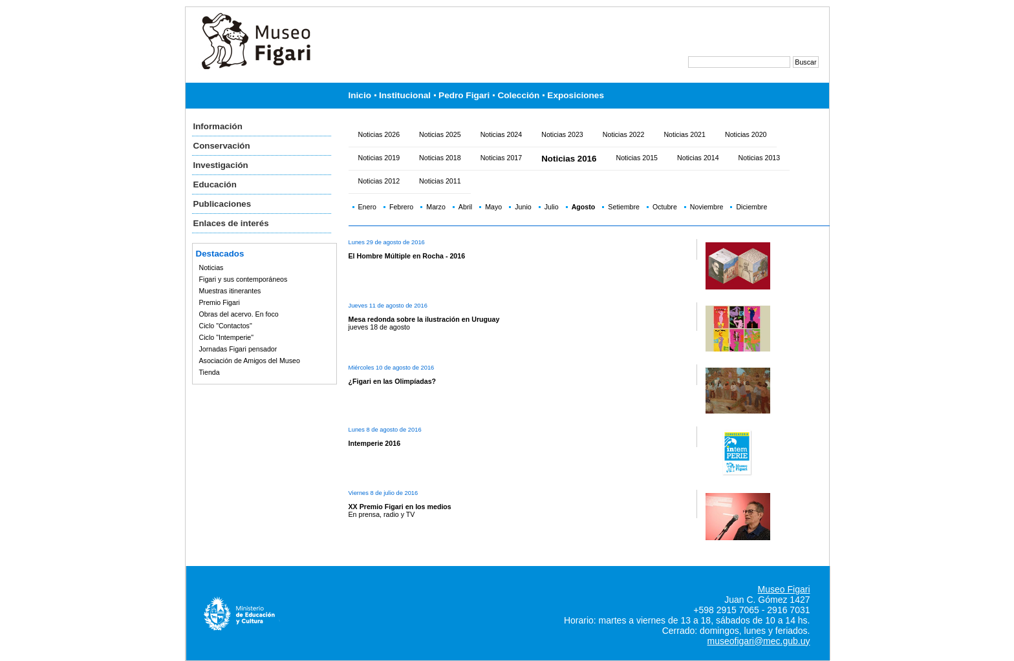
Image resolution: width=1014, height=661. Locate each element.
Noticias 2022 (624, 134)
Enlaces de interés (231, 223)
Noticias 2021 (684, 134)
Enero (367, 207)
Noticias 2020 (746, 134)
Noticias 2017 (501, 158)
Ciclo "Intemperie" (226, 337)
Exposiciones (575, 95)
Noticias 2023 (562, 134)
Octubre (665, 207)
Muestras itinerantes (230, 291)
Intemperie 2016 (375, 443)
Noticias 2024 (501, 134)
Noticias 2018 (440, 158)
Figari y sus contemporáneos (243, 279)
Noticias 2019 (379, 158)
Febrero (401, 207)
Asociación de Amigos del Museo (249, 360)
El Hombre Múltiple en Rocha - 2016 (407, 256)
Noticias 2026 (379, 134)
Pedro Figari (464, 95)
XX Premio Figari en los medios (400, 506)
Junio (523, 207)
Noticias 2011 (440, 181)
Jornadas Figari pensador (238, 349)
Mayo (493, 207)
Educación (215, 184)
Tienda (209, 372)
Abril (465, 207)
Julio (552, 207)
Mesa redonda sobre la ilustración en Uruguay (424, 319)
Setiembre (624, 207)
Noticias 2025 (440, 134)
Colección (518, 95)
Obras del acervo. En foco (239, 314)
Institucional (405, 95)
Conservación (221, 146)
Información (218, 126)
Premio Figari (219, 302)
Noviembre (707, 207)
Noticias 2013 (760, 158)
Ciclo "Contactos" (225, 326)
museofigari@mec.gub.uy (758, 641)
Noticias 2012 (379, 181)
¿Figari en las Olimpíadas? (393, 381)
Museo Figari (784, 589)
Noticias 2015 (637, 158)
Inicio (360, 95)
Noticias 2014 (698, 158)
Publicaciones (222, 204)
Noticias (211, 267)
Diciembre (751, 207)
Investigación (220, 165)
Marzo (436, 207)
